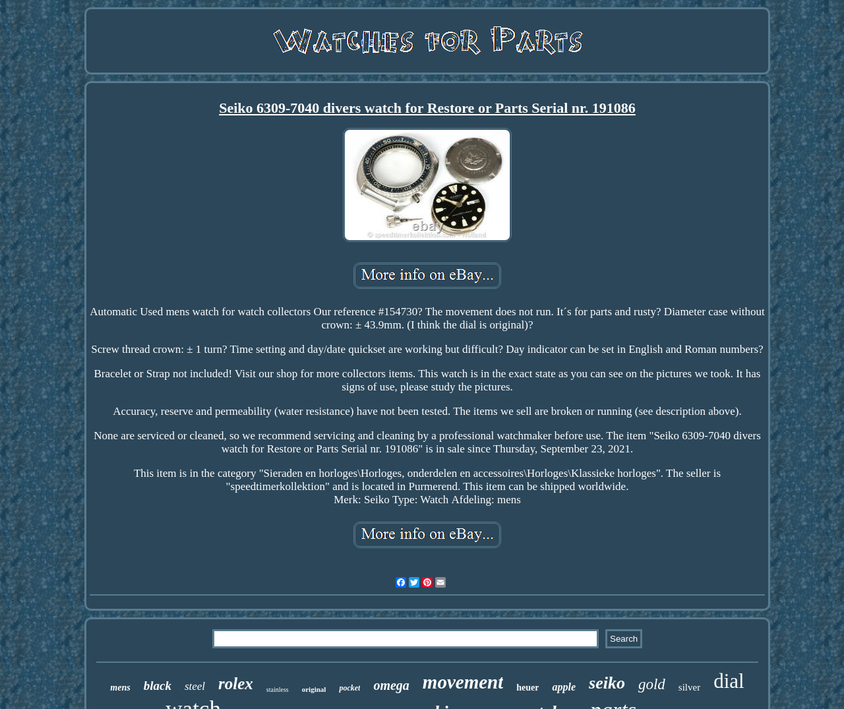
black (157, 686)
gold (651, 684)
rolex (235, 684)
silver (689, 687)
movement (463, 682)
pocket (349, 688)
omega (391, 685)
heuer (527, 688)
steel (195, 686)
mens (120, 688)
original (314, 689)
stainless (277, 689)
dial (728, 681)
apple (564, 687)
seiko (607, 683)
